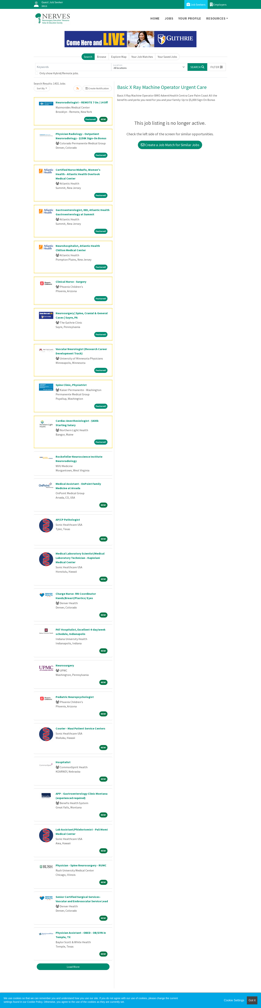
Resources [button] (215, 18)
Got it (252, 1000)
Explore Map (119, 56)
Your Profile (189, 18)
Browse (101, 56)
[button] (216, 67)
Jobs (169, 18)
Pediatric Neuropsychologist (75, 697)
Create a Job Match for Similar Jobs (170, 145)
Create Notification (97, 88)
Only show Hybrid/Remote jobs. (59, 73)
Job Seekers (196, 4)
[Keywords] (73, 67)
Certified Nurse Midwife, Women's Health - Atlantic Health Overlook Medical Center (78, 174)
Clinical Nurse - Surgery (71, 281)
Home (155, 18)
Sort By (41, 88)
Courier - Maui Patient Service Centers (80, 728)
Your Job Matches (142, 56)
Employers (218, 4)
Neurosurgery (65, 665)
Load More (73, 967)
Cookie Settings (234, 1000)
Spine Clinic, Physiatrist (71, 385)
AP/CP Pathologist (68, 519)
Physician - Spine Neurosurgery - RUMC (81, 865)
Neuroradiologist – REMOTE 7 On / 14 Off (82, 102)
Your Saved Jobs (167, 56)
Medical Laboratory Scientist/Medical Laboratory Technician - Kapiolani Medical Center (80, 558)
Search (88, 56)
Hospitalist (63, 762)
